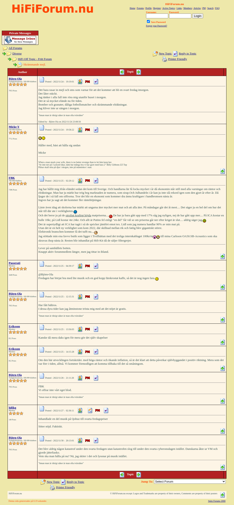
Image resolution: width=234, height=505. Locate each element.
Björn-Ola (15, 78)
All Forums (15, 48)
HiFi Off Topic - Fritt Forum (35, 59)
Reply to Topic (187, 53)
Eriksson (14, 326)
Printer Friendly (177, 59)
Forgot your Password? (156, 25)
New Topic (165, 53)
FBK (12, 177)
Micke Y (14, 126)
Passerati (14, 263)
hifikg (12, 407)
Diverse (16, 53)
